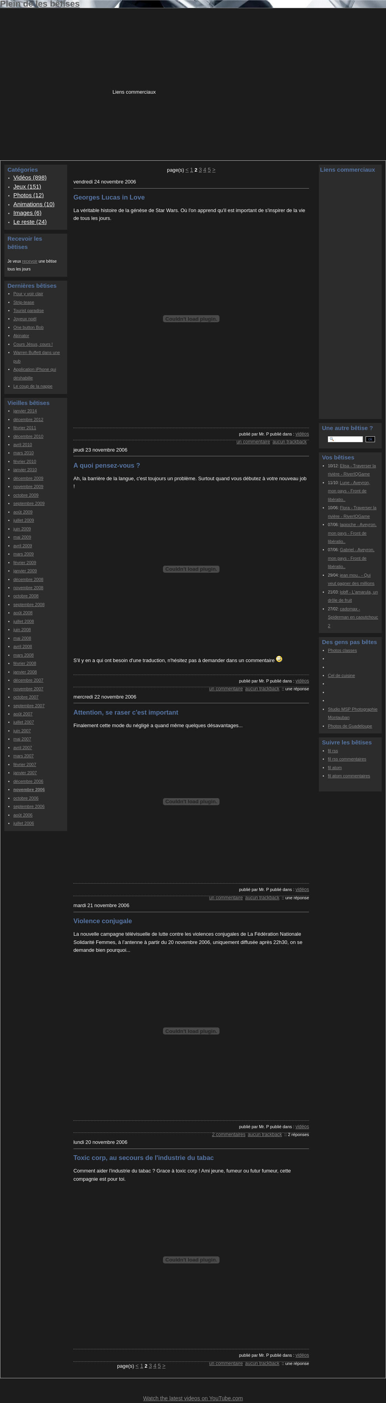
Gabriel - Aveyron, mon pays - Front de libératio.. (351, 558)
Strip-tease (23, 302)
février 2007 (24, 764)
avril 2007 (22, 747)
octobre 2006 (25, 798)
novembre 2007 (28, 688)
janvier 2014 (25, 410)
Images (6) (27, 212)
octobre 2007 (25, 697)
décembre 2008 (28, 579)
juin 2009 (22, 528)
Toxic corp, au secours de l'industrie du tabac (143, 1157)
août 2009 (23, 512)
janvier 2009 (25, 570)
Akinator (21, 335)
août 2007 (23, 713)
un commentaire (253, 442)
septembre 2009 (29, 503)
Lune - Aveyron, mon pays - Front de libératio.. (349, 491)
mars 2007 (23, 755)
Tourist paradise (28, 310)
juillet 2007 (23, 722)
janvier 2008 (25, 672)
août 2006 (23, 815)
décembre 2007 (28, 680)
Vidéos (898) (30, 177)
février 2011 (24, 427)
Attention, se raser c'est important (125, 712)
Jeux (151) (27, 186)
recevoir (29, 261)
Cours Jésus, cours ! (33, 344)
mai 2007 (22, 739)
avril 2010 (22, 444)
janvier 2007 (25, 772)
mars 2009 (23, 554)
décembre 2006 (28, 781)
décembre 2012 (28, 419)
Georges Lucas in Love (109, 197)
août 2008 (23, 612)
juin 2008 (22, 629)
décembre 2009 (28, 478)
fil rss (333, 750)
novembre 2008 (28, 587)
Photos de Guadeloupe (350, 726)
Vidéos (302, 434)
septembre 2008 (29, 604)
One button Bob (28, 327)
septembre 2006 (29, 806)
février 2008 (24, 663)
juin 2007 (22, 730)
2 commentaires (228, 1134)
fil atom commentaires (349, 775)
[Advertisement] (198, 82)
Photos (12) (28, 195)
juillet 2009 (23, 520)
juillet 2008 (23, 621)
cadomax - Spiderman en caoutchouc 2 (353, 617)
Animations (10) (34, 204)
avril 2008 (22, 646)
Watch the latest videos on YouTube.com (193, 1398)
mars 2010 (23, 452)
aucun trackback (290, 442)
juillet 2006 (23, 823)
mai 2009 (22, 537)
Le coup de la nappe (33, 386)
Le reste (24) (30, 221)
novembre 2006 (29, 789)
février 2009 (24, 562)
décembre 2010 (28, 436)
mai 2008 (22, 638)
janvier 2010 (25, 469)
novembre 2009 (28, 486)
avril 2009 (22, 545)
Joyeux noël (25, 318)
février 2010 (24, 461)
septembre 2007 (29, 705)
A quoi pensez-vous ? (106, 465)
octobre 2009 (25, 495)
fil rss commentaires (347, 759)
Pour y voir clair (28, 293)
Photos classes (342, 650)
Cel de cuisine (341, 675)
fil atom (335, 767)
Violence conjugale (102, 920)
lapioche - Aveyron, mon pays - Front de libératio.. (352, 533)
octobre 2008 (25, 596)
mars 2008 (23, 655)
